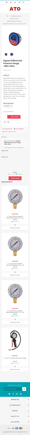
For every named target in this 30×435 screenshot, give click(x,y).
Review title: (5, 150)
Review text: (5, 157)
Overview (4, 137)
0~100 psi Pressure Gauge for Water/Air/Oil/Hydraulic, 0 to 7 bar (15, 217)
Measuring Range (8, 103)
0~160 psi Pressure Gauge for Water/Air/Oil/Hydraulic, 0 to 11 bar (15, 311)
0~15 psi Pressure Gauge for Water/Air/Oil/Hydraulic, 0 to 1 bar (15, 264)
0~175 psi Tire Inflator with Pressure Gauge (15, 358)
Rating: (15, 172)
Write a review (7, 70)
